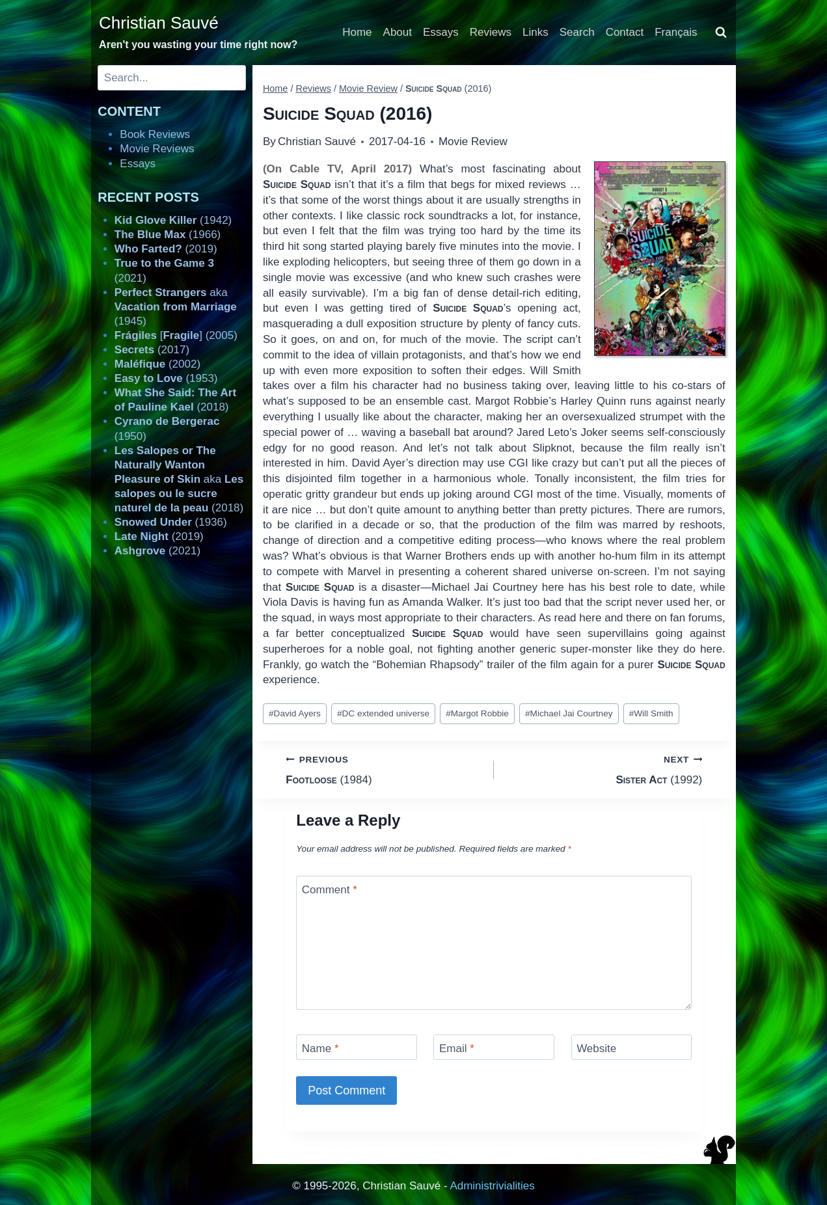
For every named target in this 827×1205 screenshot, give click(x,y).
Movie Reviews (157, 148)
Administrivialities (492, 1186)
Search (577, 32)
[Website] (631, 1047)
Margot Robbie (477, 713)
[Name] (356, 1047)
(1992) (603, 768)
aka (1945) (176, 306)
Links (535, 32)
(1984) (384, 768)
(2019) (166, 249)
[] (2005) (176, 335)
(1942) (173, 220)
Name (320, 1048)
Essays (441, 32)
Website (596, 1048)
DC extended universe (383, 713)
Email (456, 1048)
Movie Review (473, 141)
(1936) (171, 522)
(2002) (157, 364)
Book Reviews (155, 134)
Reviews (490, 32)
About (397, 32)
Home (357, 32)
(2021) (157, 551)
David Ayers (295, 713)
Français (676, 32)
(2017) (152, 350)
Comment (329, 890)
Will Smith (651, 713)
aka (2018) (179, 479)
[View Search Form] (721, 32)
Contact (625, 32)
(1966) (168, 234)
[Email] (493, 1047)
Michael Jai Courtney (569, 713)
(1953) (166, 378)
